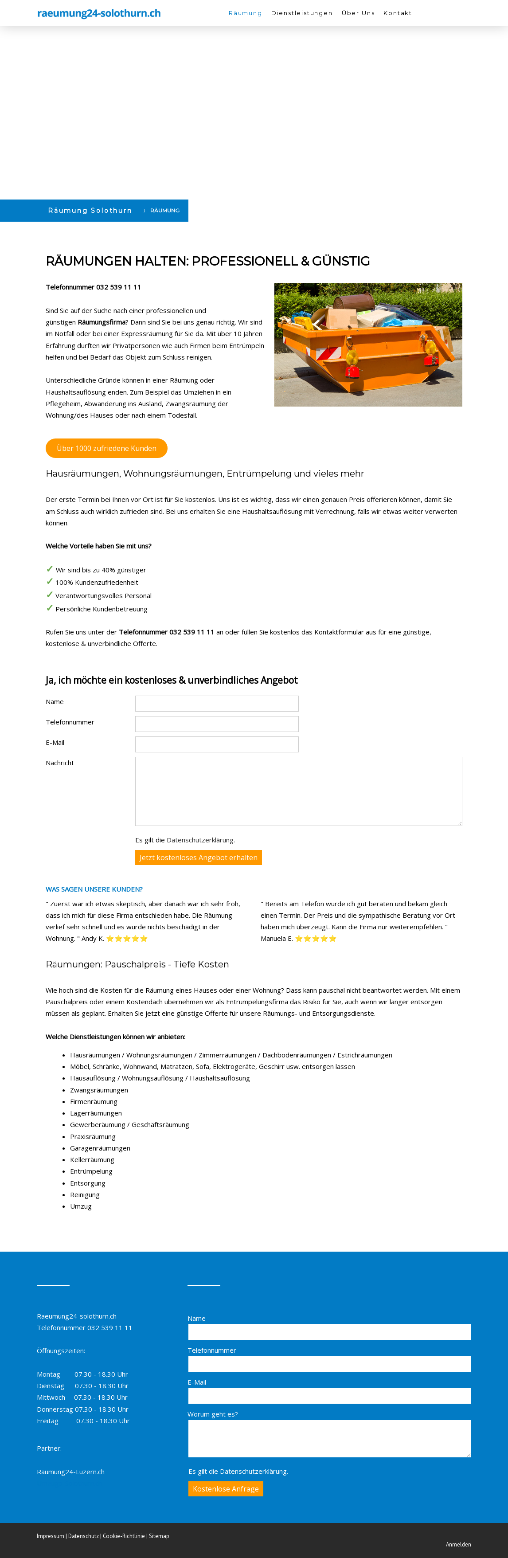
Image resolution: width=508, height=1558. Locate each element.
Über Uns (358, 12)
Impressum (50, 1536)
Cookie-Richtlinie (124, 1536)
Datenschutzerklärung (200, 839)
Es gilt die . (185, 839)
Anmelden (458, 1544)
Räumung (245, 12)
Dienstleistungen (302, 12)
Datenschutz (83, 1536)
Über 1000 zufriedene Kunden (106, 448)
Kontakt (397, 12)
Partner (48, 1448)
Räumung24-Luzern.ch (71, 1471)
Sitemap (159, 1536)
